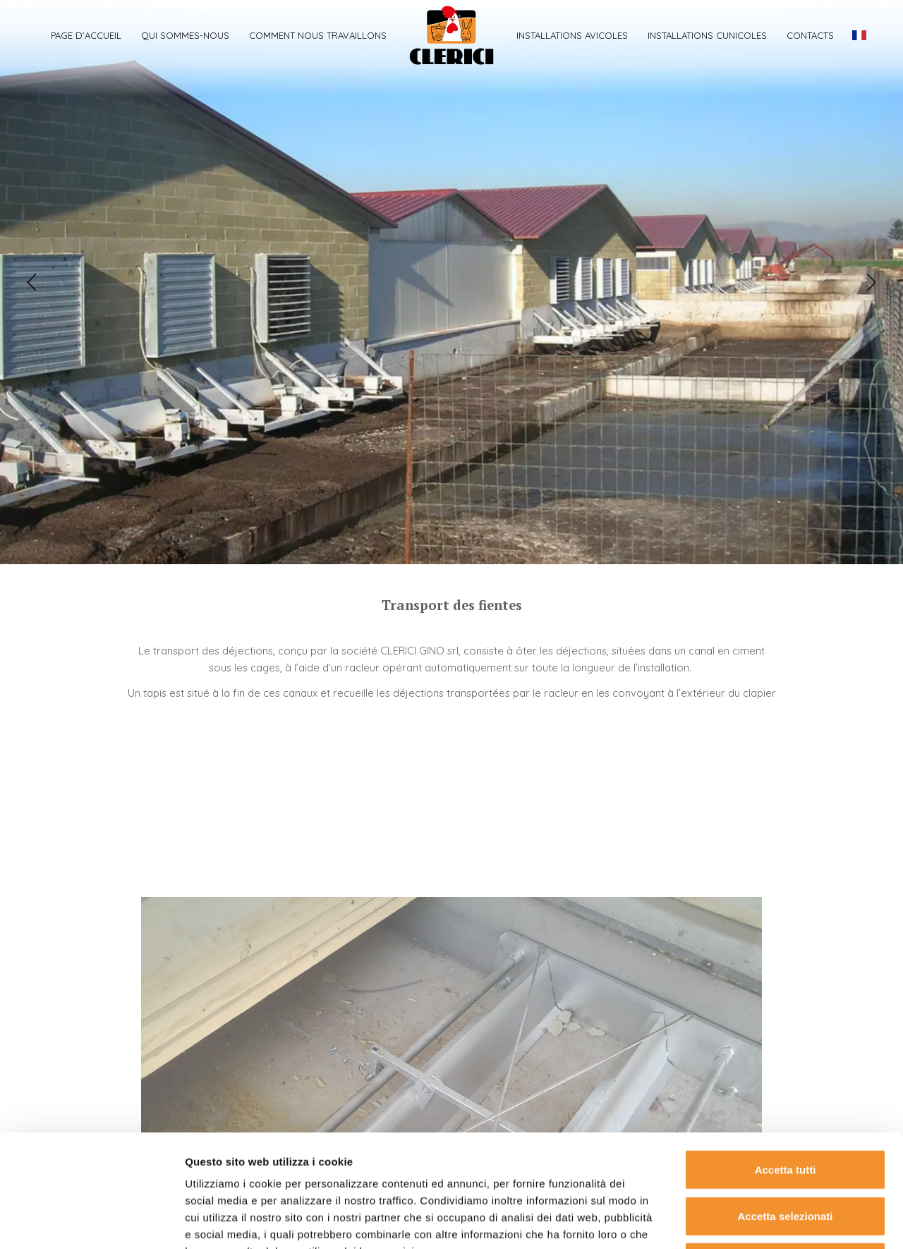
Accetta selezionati (784, 1110)
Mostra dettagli (742, 1221)
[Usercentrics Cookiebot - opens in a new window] (91, 1221)
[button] (32, 282)
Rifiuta (785, 1156)
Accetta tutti (785, 1064)
